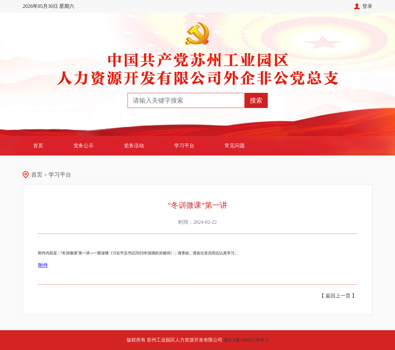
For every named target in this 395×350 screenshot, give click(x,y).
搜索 (256, 100)
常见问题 (235, 145)
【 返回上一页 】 (338, 295)
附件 (43, 265)
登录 (363, 6)
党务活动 (134, 145)
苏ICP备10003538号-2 (246, 339)
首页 (45, 145)
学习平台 (184, 145)
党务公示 (83, 145)
